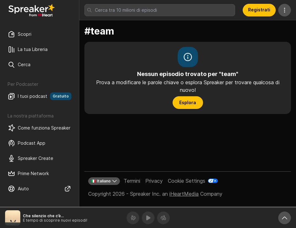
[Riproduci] (148, 218)
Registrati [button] (259, 9)
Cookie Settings (186, 181)
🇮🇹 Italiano (104, 181)
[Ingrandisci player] (284, 218)
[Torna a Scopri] (31, 10)
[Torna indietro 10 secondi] (133, 218)
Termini (132, 181)
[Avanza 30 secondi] (163, 218)
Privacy (154, 181)
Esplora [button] (187, 102)
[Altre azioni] (284, 10)
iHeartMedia (184, 194)
